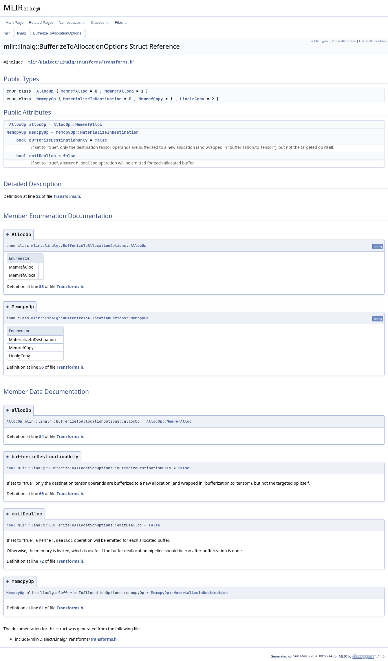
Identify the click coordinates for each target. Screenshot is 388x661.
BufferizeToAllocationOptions (57, 33)
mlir (7, 33)
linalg (21, 33)
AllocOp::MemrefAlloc (78, 124)
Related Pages (41, 22)
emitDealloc (42, 155)
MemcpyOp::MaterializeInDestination (97, 132)
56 (41, 367)
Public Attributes (344, 41)
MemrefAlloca (119, 91)
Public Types (319, 41)
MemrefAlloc (74, 91)
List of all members (373, 41)
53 (41, 286)
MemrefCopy (151, 99)
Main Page (14, 22)
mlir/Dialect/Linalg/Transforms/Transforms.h (80, 62)
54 (41, 436)
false (101, 140)
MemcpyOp (46, 99)
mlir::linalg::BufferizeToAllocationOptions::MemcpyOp (90, 318)
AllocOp (45, 91)
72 (41, 561)
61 (41, 608)
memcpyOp (39, 132)
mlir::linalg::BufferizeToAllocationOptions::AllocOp (89, 245)
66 (41, 493)
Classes (100, 22)
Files (121, 22)
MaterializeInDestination (92, 99)
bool (21, 140)
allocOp (37, 124)
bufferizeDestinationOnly (58, 140)
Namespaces (71, 22)
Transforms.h (66, 196)
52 (38, 196)
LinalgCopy (192, 99)
